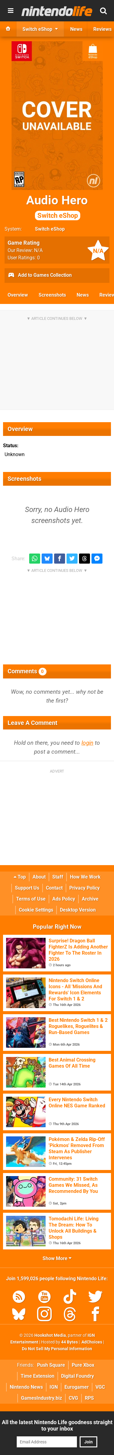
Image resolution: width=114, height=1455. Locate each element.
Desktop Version (78, 910)
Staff (57, 877)
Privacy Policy (84, 888)
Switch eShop (50, 229)
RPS (89, 1398)
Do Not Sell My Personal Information (57, 1348)
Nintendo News (26, 1387)
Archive (90, 899)
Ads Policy (63, 899)
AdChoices (91, 1342)
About (39, 877)
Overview (18, 295)
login (87, 742)
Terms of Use (31, 899)
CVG (73, 1398)
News (83, 295)
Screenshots (52, 295)
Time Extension (37, 1376)
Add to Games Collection (40, 275)
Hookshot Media (50, 1335)
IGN (54, 1387)
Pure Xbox (83, 1365)
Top (20, 877)
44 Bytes (69, 1342)
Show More (57, 1258)
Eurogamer (76, 1387)
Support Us (27, 888)
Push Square (51, 1365)
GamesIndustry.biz (41, 1398)
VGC (100, 1387)
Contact (54, 888)
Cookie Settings (36, 910)
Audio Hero (57, 206)
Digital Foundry (77, 1376)
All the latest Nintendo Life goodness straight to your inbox (57, 1425)
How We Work (85, 877)
